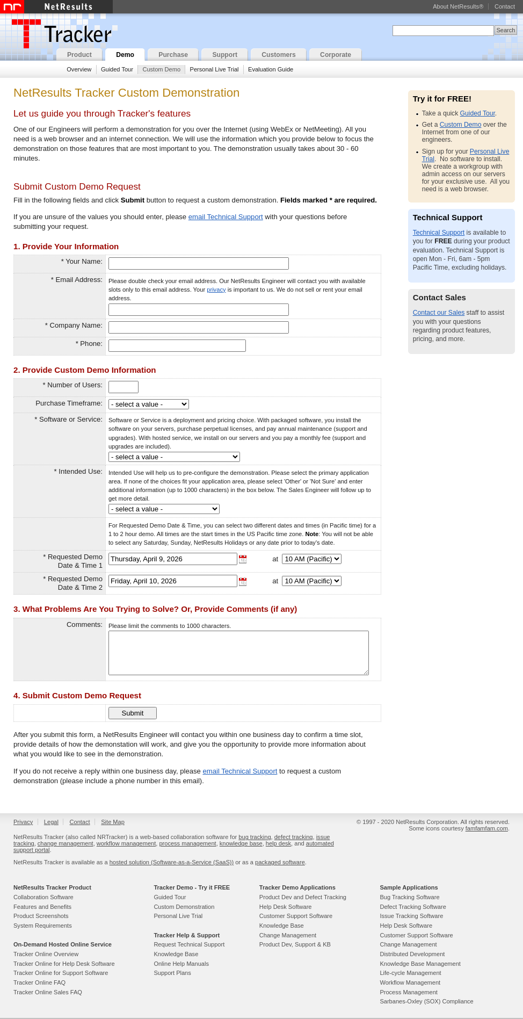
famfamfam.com (487, 828)
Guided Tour (117, 69)
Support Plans (172, 973)
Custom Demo (161, 69)
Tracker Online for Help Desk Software (64, 963)
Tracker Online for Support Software (60, 973)
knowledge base (241, 843)
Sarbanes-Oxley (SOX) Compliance (426, 1001)
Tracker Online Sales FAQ (47, 992)
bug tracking (254, 837)
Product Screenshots (41, 916)
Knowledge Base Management (420, 963)
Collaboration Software (43, 897)
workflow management (126, 843)
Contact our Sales (439, 312)
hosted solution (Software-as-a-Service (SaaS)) (172, 862)
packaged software (280, 862)
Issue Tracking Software (411, 916)
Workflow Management (410, 982)
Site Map (113, 822)
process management (187, 843)
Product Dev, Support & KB (295, 944)
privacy (216, 289)
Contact (505, 6)
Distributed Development (412, 954)
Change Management (287, 935)
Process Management (408, 992)
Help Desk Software (285, 907)
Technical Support (439, 232)
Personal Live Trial (214, 69)
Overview (79, 69)
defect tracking (293, 837)
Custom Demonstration (184, 907)
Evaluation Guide (270, 69)
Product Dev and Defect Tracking (302, 897)
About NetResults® (458, 6)
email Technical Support (225, 217)
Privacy (23, 822)
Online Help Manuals (181, 963)
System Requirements (42, 925)
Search (505, 30)
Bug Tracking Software (409, 897)
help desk (278, 843)
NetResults (56, 6)
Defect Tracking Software (413, 907)
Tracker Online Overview (45, 954)
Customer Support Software (295, 916)
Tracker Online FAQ (39, 982)
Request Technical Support (189, 944)
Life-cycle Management (410, 973)
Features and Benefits (42, 907)
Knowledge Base (176, 954)
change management (65, 843)
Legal (51, 822)
